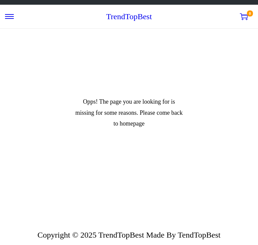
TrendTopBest (129, 16)
